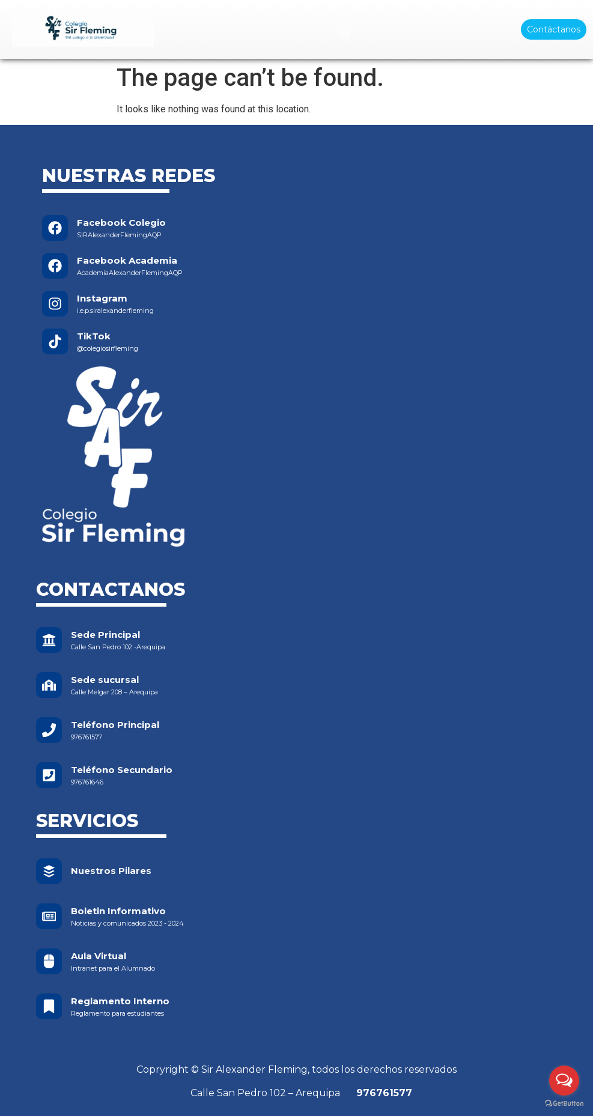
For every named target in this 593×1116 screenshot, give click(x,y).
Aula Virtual (98, 956)
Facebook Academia (127, 260)
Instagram (102, 298)
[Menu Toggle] (344, 33)
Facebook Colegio (121, 222)
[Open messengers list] (564, 1081)
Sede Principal (105, 634)
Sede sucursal (105, 679)
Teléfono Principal (115, 724)
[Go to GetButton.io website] (564, 1104)
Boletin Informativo (118, 911)
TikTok (94, 336)
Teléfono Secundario (121, 769)
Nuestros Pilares (111, 870)
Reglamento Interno (120, 1001)
